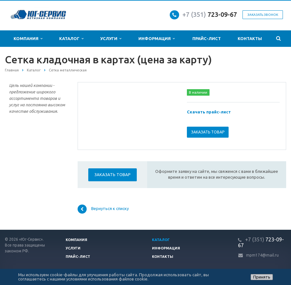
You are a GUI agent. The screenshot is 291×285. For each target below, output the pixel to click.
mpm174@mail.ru (262, 255)
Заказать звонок (262, 14)
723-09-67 (222, 14)
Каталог (71, 38)
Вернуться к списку (103, 209)
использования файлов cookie (117, 279)
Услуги (110, 38)
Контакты (250, 38)
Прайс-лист (206, 38)
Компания (28, 38)
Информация (156, 38)
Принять (261, 277)
